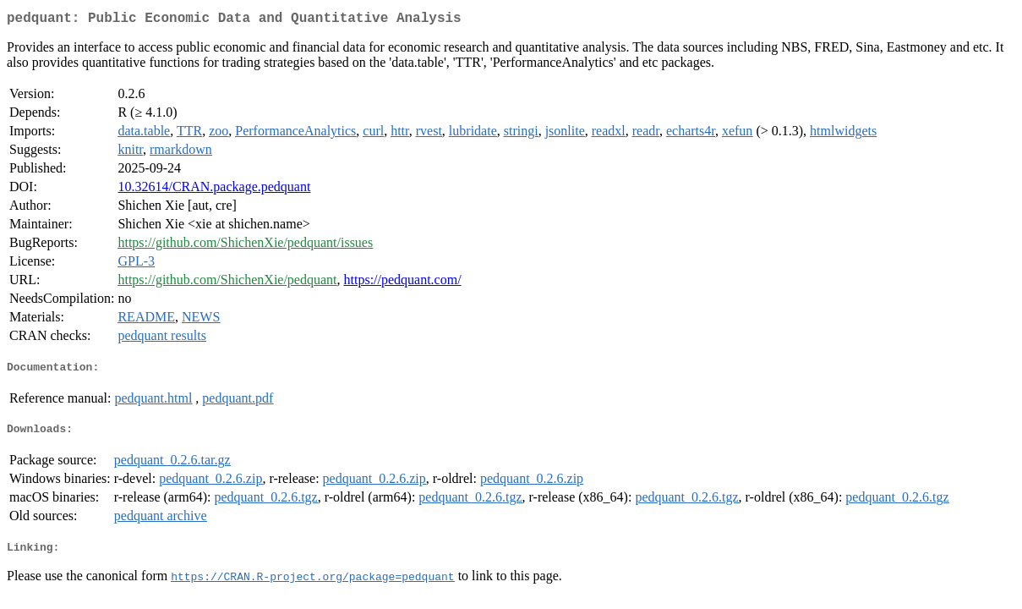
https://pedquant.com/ (403, 283)
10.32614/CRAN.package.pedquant (214, 190)
